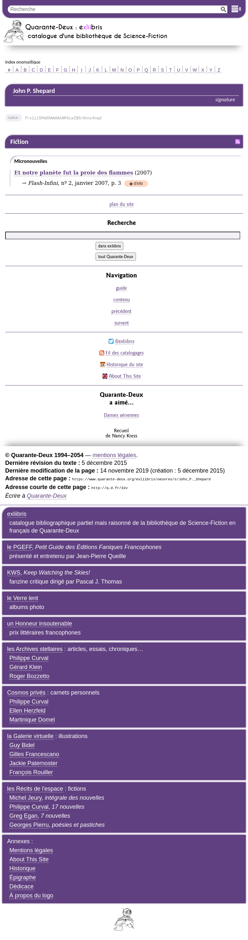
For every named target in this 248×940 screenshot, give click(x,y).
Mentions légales (31, 850)
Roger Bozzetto (29, 676)
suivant (121, 322)
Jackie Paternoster (33, 763)
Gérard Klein (25, 667)
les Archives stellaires (35, 649)
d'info (138, 184)
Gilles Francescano (34, 754)
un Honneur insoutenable (39, 623)
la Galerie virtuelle (30, 736)
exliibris (16, 514)
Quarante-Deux (47, 496)
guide (121, 288)
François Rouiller (31, 772)
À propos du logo (31, 895)
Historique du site (125, 364)
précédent (121, 311)
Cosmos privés (26, 692)
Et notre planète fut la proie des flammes (73, 173)
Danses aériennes (121, 415)
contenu (121, 299)
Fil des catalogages (125, 352)
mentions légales (114, 455)
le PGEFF (19, 547)
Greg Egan (23, 816)
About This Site (125, 376)
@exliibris (124, 341)
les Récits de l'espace (35, 788)
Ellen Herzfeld (27, 710)
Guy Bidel (22, 745)
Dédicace (21, 886)
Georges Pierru (29, 825)
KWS (13, 572)
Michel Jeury (25, 798)
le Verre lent (22, 598)
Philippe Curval (28, 658)
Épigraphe (22, 877)
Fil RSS (237, 141)
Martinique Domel (32, 719)
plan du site (121, 204)
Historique (22, 868)
